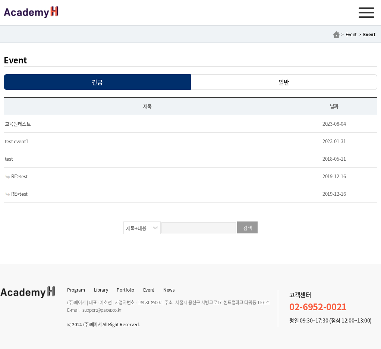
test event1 (16, 141)
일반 (283, 82)
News (169, 289)
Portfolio (125, 289)
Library (101, 289)
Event (148, 289)
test (8, 158)
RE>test (16, 176)
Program (76, 289)
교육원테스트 (17, 123)
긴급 (97, 82)
